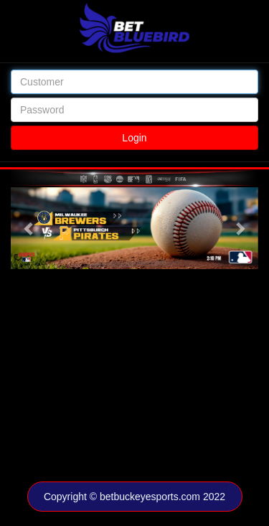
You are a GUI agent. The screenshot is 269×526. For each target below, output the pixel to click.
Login (134, 138)
